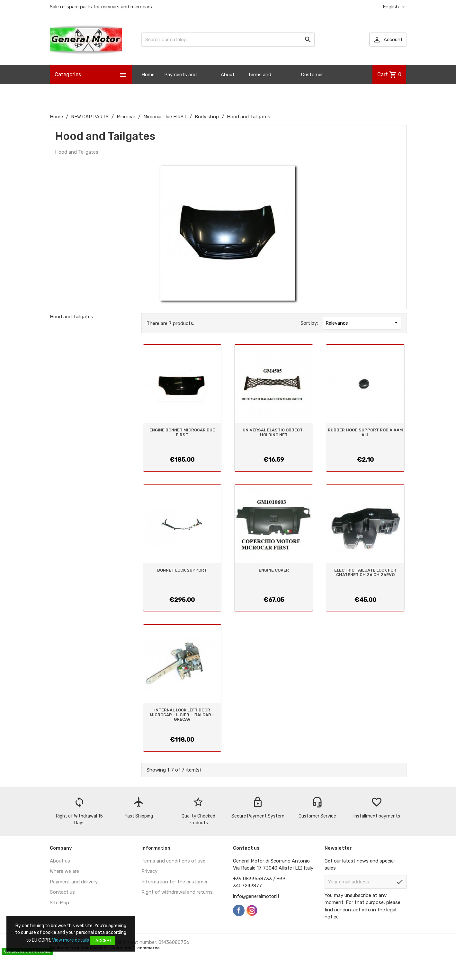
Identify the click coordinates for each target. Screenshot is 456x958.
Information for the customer (174, 882)
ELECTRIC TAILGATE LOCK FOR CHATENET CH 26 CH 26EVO (365, 572)
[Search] (228, 39)
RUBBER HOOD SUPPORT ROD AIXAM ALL (365, 432)
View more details (70, 940)
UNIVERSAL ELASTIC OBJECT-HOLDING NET (274, 432)
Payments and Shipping (180, 84)
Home (148, 74)
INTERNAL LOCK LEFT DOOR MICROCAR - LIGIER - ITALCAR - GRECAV (182, 715)
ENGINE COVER (274, 570)
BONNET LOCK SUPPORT (182, 570)
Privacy (149, 871)
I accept (103, 940)
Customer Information (314, 84)
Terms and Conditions (260, 84)
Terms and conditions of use (173, 861)
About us (228, 84)
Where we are (64, 871)
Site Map (59, 903)
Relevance (363, 322)
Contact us (62, 892)
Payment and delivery (74, 882)
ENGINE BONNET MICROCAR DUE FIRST (182, 432)
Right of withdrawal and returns (177, 892)
